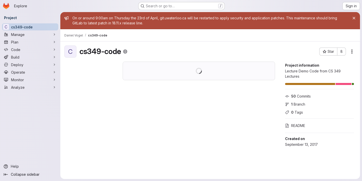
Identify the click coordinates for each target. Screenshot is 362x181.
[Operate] (30, 72)
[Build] (30, 57)
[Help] (30, 166)
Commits (298, 96)
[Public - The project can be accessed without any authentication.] (125, 52)
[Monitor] (30, 79)
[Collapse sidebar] (30, 174)
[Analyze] (30, 87)
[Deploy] (30, 64)
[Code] (30, 49)
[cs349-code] (30, 26)
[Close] (354, 18)
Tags (294, 112)
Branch (295, 104)
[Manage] (30, 34)
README (295, 125)
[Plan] (30, 42)
